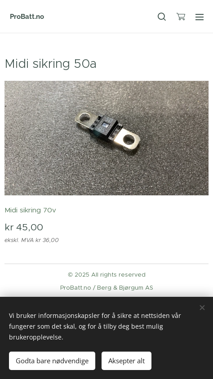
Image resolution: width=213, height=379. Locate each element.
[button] (161, 16)
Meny (199, 17)
